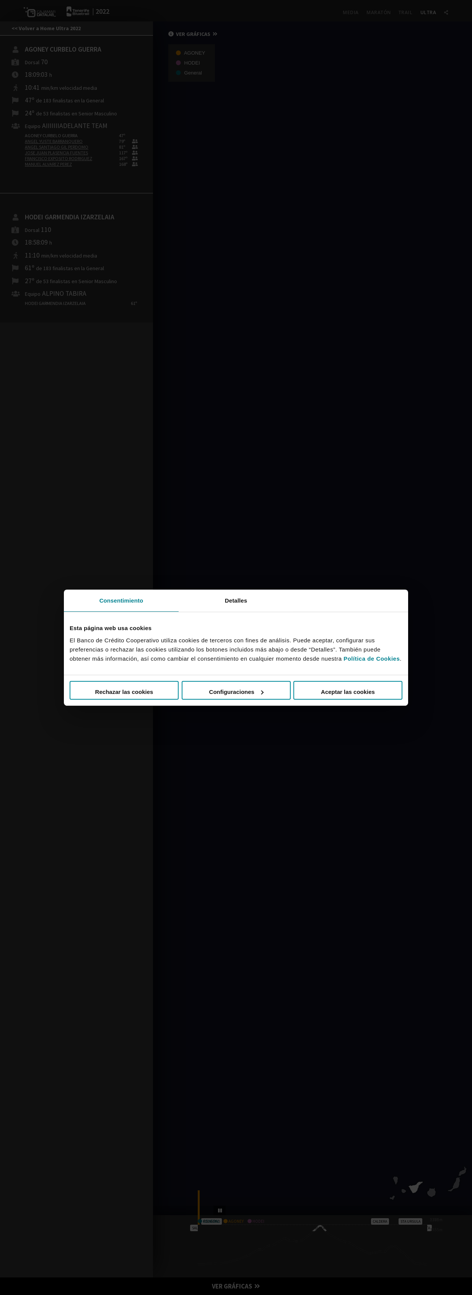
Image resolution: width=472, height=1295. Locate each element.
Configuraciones (236, 692)
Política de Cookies (371, 658)
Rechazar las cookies (124, 692)
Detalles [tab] (236, 600)
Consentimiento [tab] (121, 600)
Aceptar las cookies (348, 692)
